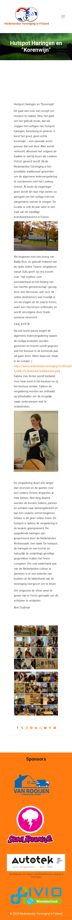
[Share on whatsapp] (40, 728)
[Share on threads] (27, 728)
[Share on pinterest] (31, 728)
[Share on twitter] (22, 728)
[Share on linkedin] (36, 728)
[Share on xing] (50, 728)
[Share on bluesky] (45, 728)
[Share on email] (54, 728)
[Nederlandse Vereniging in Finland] (26, 16)
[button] (63, 16)
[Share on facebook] (17, 728)
